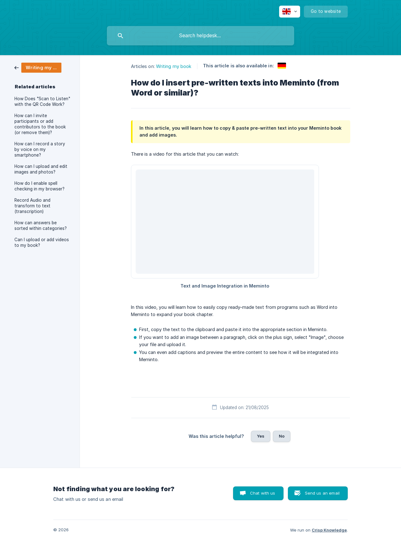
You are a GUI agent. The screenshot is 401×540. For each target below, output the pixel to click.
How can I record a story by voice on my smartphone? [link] (39, 149)
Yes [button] (260, 436)
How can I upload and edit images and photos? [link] (40, 169)
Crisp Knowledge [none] (329, 529)
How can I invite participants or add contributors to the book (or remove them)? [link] (40, 124)
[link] (37, 67)
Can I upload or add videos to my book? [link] (41, 242)
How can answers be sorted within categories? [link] (40, 225)
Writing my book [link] (174, 66)
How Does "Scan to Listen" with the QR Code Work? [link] (42, 101)
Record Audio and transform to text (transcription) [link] (32, 206)
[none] (289, 12)
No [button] (281, 436)
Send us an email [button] (322, 493)
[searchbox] (200, 35)
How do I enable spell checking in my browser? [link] (39, 186)
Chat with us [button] (262, 493)
